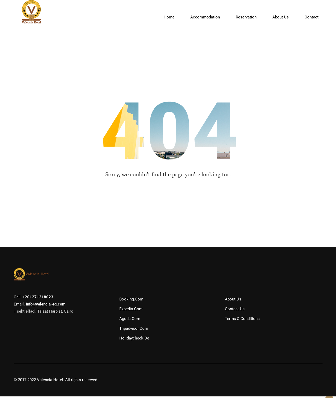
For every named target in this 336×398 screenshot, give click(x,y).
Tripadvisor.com (133, 330)
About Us (233, 300)
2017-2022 (27, 381)
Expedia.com (131, 310)
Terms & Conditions (242, 320)
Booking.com (131, 300)
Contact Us (235, 310)
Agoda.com (129, 320)
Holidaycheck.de (134, 339)
